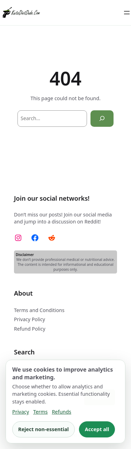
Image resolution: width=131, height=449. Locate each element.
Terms (40, 411)
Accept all (97, 429)
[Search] (102, 118)
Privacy (20, 411)
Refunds (61, 411)
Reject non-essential (43, 429)
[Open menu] (127, 12)
